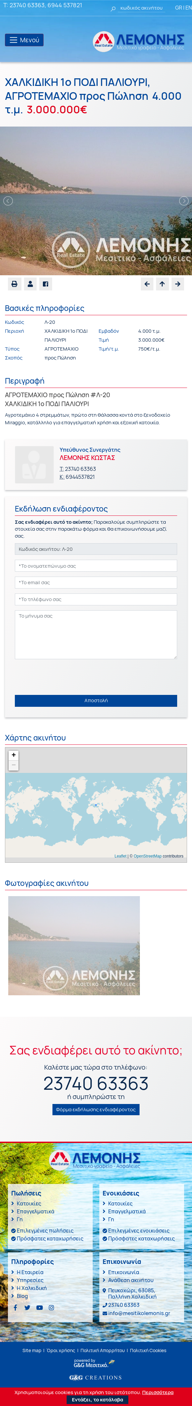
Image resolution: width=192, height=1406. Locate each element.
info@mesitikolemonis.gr (139, 1313)
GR (178, 7)
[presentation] (65, 677)
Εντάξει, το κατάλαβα (97, 1399)
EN (188, 7)
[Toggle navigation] (24, 40)
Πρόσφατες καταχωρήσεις (50, 1238)
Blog (22, 1296)
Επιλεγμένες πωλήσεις (45, 1230)
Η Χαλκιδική (32, 1288)
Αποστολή (96, 700)
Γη (20, 1219)
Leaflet (120, 856)
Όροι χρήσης (61, 1350)
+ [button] (14, 756)
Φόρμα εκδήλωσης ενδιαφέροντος (96, 1109)
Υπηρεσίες (30, 1280)
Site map (31, 1350)
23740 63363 (27, 5)
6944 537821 (65, 5)
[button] (30, 284)
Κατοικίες (29, 1203)
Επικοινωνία (123, 1272)
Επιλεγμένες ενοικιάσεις (139, 1230)
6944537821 (80, 476)
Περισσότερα (158, 1392)
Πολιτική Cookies (148, 1350)
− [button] (14, 766)
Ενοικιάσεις (121, 1193)
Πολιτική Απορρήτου (102, 1350)
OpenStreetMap (148, 856)
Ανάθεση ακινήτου (130, 1280)
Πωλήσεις (26, 1193)
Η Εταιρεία (30, 1272)
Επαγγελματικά (35, 1211)
